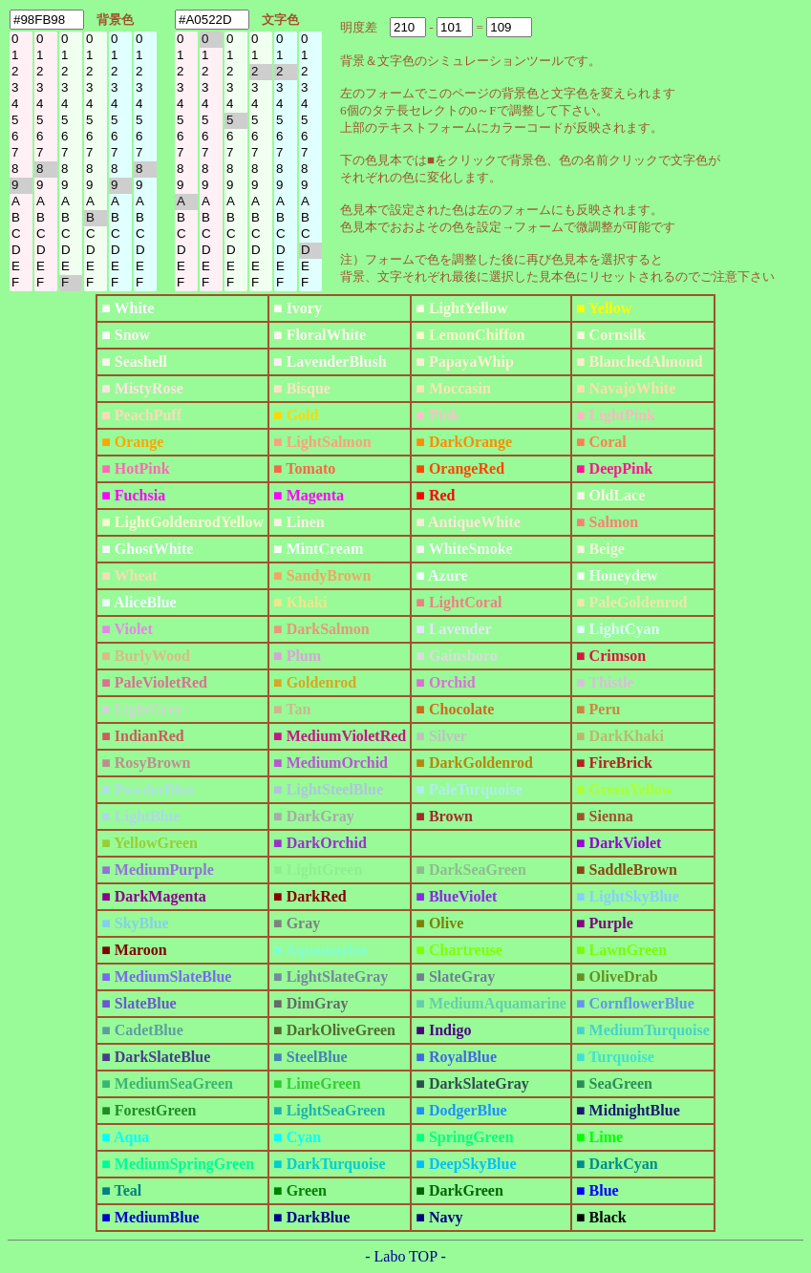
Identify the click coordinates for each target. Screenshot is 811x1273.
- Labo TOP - (405, 1256)
